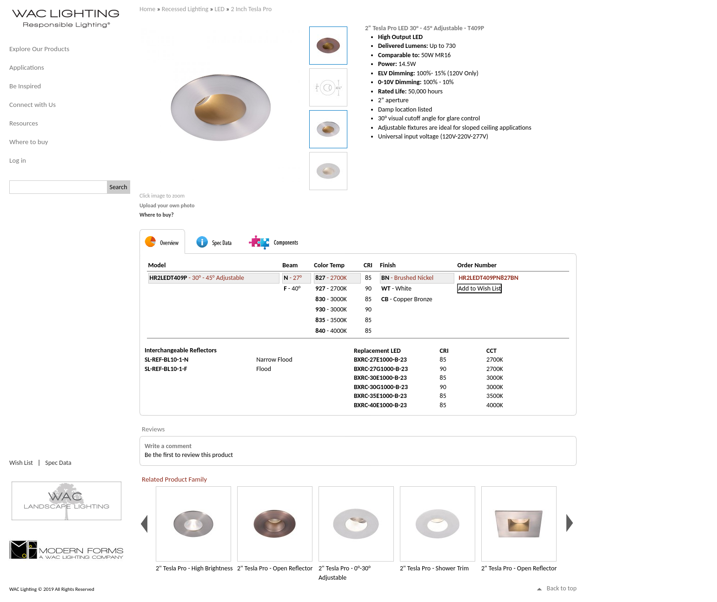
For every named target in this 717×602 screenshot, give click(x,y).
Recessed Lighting (185, 9)
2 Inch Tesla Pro (251, 9)
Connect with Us (32, 104)
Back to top (562, 588)
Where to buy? (156, 215)
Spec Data (58, 463)
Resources (23, 123)
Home (147, 9)
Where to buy (28, 142)
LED (220, 9)
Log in (17, 160)
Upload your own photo (167, 205)
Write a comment (168, 446)
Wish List (21, 463)
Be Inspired (25, 86)
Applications (26, 67)
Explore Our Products (39, 49)
